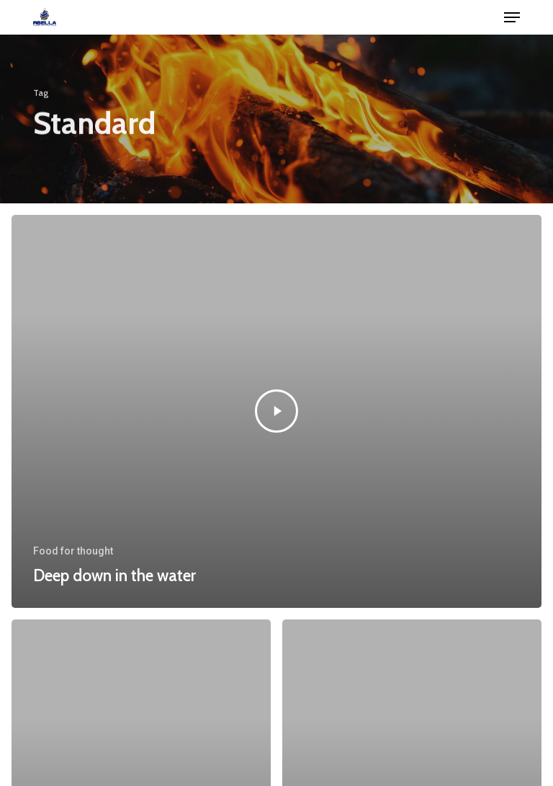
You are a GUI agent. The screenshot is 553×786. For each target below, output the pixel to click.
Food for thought (73, 551)
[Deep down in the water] (276, 411)
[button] (512, 17)
